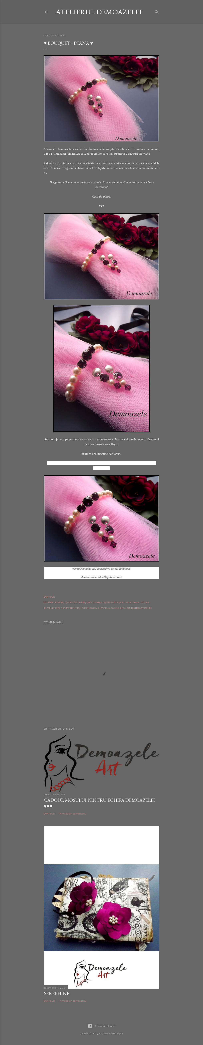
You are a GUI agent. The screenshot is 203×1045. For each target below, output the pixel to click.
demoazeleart (52, 607)
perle (123, 607)
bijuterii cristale (73, 602)
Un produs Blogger (101, 1026)
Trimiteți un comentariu (72, 813)
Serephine (56, 993)
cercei (136, 602)
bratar (128, 602)
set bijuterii (133, 607)
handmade (67, 607)
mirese (115, 607)
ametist (58, 602)
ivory (77, 607)
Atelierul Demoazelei (99, 12)
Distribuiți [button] (49, 596)
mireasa (105, 607)
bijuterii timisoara (113, 602)
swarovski (146, 607)
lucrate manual (90, 607)
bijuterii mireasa (92, 602)
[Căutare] (156, 11)
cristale (145, 602)
